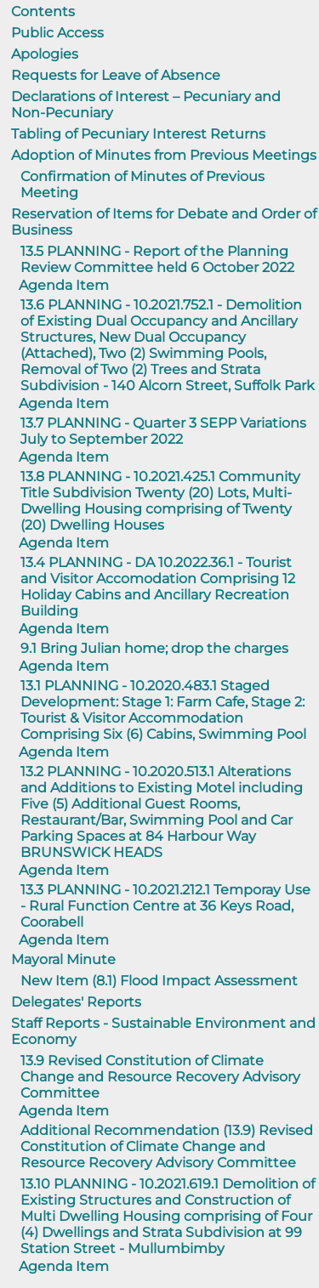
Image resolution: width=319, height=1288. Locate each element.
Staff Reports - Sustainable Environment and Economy (163, 1031)
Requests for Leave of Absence (115, 75)
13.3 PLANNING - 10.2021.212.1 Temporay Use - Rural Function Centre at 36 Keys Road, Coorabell (165, 906)
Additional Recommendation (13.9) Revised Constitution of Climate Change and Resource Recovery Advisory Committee (166, 1146)
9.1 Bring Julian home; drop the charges (154, 648)
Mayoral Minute (63, 959)
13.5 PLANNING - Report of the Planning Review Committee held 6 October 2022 (157, 259)
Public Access (57, 33)
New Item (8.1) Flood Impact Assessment (159, 981)
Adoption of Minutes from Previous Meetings (163, 155)
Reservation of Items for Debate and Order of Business (163, 222)
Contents (43, 11)
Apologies (44, 54)
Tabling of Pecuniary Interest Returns (138, 134)
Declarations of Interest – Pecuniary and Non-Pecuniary (146, 104)
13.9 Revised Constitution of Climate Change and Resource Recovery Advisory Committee (160, 1077)
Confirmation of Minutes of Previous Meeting (142, 184)
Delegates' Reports (76, 1002)
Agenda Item (64, 285)
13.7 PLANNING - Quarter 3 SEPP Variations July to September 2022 (163, 431)
